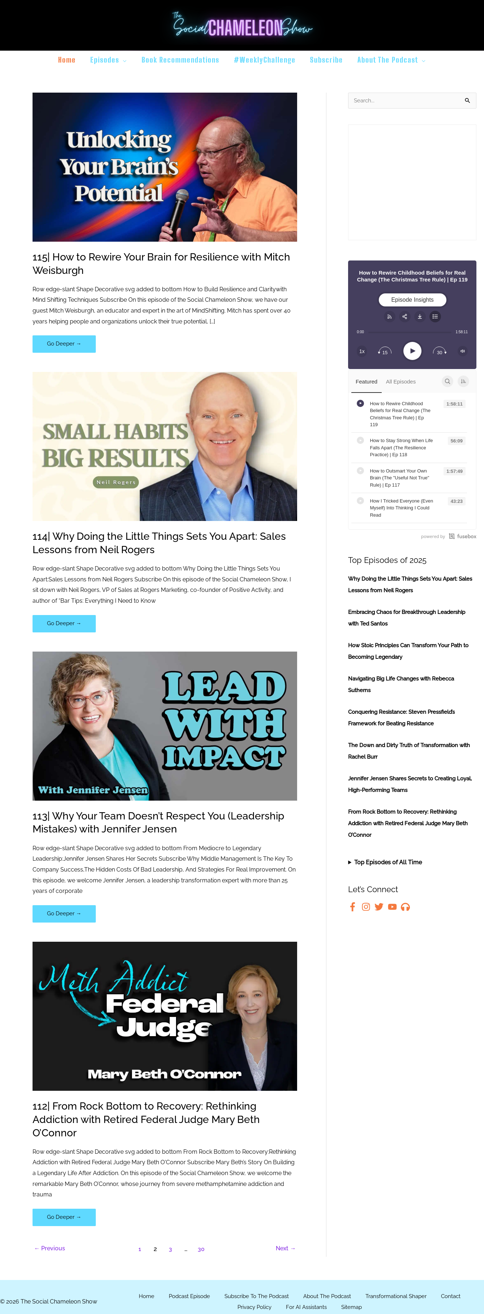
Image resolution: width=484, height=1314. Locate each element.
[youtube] (394, 907)
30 (201, 1251)
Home (136, 1298)
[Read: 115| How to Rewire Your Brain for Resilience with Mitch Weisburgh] (165, 166)
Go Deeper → (65, 346)
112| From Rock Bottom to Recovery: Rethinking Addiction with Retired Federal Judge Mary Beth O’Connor (155, 1121)
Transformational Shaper (403, 1298)
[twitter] (380, 907)
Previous (51, 1251)
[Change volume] (463, 351)
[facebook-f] (354, 907)
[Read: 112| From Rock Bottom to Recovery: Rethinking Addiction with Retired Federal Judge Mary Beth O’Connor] (165, 1017)
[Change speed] (362, 351)
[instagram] (367, 907)
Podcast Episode (182, 1298)
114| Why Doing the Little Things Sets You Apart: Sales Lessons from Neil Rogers (154, 543)
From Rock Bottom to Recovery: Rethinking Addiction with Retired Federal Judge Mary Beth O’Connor (407, 824)
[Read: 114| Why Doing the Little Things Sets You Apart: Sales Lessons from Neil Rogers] (165, 446)
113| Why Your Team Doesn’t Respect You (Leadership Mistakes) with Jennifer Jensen (142, 823)
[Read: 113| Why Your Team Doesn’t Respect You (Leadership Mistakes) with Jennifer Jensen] (165, 726)
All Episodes (398, 382)
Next (284, 1251)
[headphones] (407, 907)
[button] (123, 59)
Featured (365, 382)
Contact (460, 1298)
